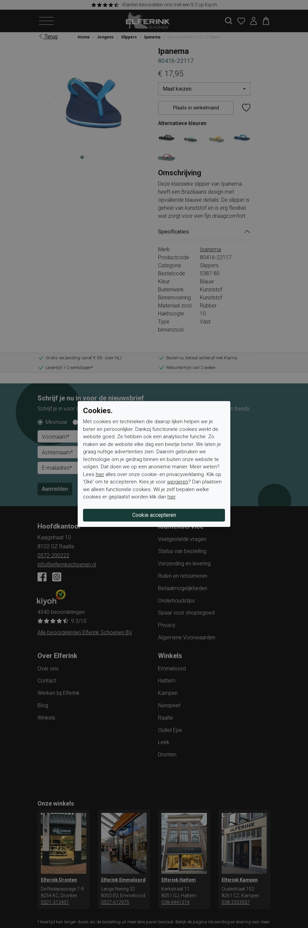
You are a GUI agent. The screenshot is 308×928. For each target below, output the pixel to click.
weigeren (177, 482)
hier (100, 474)
